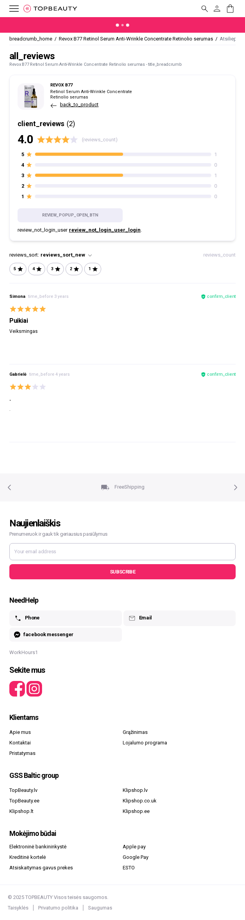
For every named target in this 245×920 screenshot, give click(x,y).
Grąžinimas (135, 732)
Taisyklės (18, 908)
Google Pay (135, 857)
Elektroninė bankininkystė (38, 847)
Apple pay (134, 847)
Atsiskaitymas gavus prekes (41, 868)
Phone (27, 618)
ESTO (129, 868)
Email (140, 618)
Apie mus (20, 732)
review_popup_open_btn (70, 215)
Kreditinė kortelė (27, 857)
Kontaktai (20, 743)
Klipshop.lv (135, 790)
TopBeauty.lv (23, 790)
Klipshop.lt (21, 811)
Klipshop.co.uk (140, 801)
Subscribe (122, 572)
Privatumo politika (58, 908)
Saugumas (100, 908)
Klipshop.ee (136, 811)
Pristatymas (22, 753)
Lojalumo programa (145, 743)
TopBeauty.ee (24, 801)
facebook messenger (44, 635)
